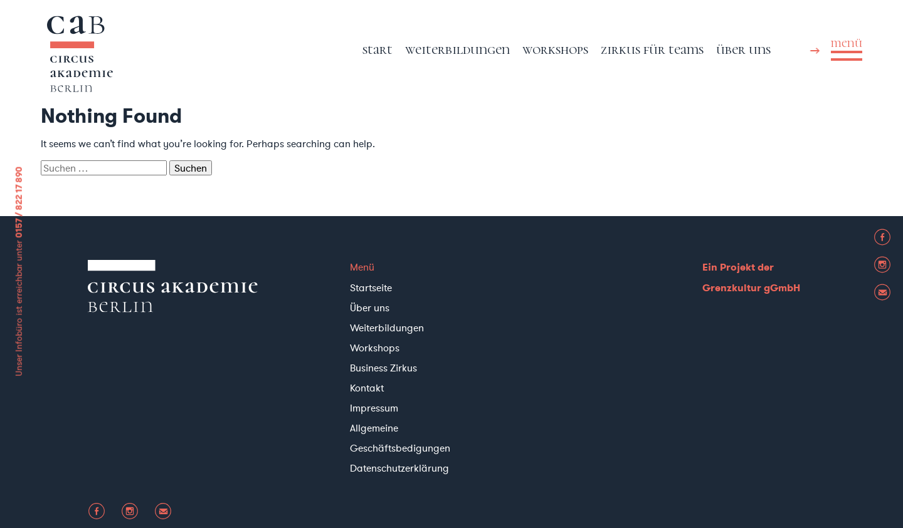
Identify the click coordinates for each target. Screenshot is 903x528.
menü (846, 43)
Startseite (371, 287)
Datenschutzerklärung (399, 468)
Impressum (374, 407)
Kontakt (367, 387)
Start (377, 49)
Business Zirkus (383, 367)
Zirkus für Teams (652, 49)
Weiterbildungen (457, 49)
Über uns (743, 49)
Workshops (555, 49)
